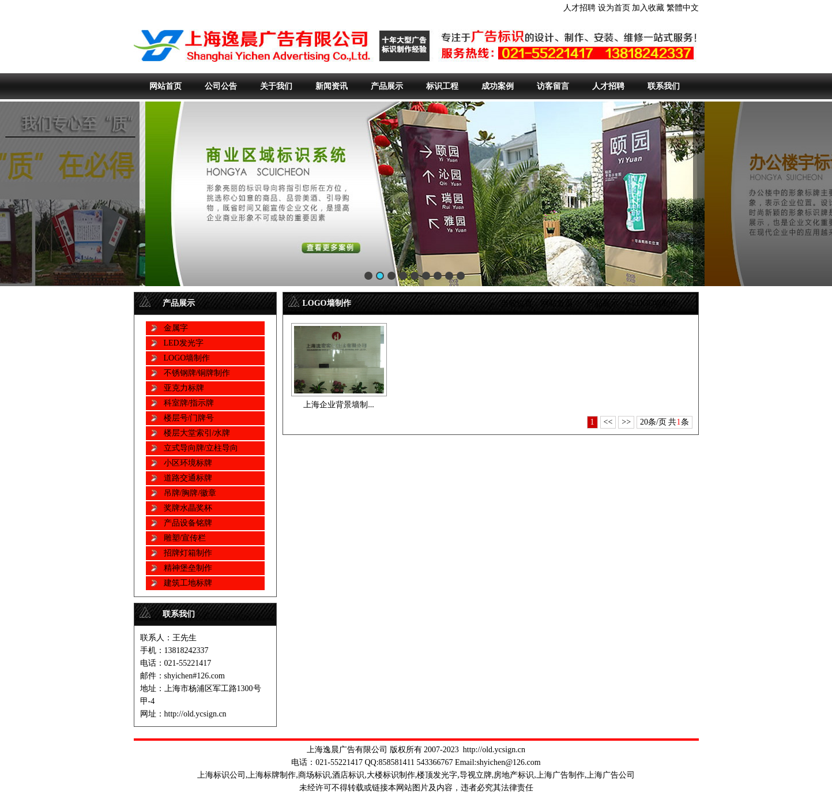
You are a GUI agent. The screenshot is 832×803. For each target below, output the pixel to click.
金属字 (176, 328)
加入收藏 (648, 7)
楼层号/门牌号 (189, 418)
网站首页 (165, 86)
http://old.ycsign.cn (494, 749)
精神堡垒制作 (188, 568)
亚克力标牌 (184, 388)
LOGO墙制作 (187, 358)
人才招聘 (579, 7)
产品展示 (387, 86)
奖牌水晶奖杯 (188, 508)
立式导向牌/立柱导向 (201, 448)
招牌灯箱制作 (188, 553)
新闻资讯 (331, 86)
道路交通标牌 (188, 478)
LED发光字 (184, 343)
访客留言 (553, 86)
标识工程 (442, 86)
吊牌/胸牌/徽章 (190, 493)
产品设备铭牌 (188, 523)
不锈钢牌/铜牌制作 (197, 373)
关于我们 (276, 86)
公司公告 (221, 86)
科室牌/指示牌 (189, 403)
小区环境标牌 (188, 463)
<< (608, 422)
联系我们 (663, 86)
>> (626, 422)
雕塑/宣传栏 (185, 538)
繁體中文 (683, 7)
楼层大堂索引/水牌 (197, 433)
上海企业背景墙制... (338, 404)
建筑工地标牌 (188, 583)
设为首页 (614, 7)
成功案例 (497, 86)
